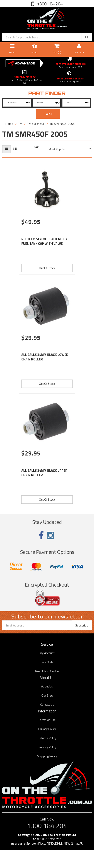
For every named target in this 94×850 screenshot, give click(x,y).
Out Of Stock (47, 268)
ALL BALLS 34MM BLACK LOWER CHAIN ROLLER (44, 357)
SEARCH (48, 114)
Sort (37, 147)
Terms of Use (47, 719)
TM (20, 123)
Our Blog (47, 695)
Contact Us (47, 704)
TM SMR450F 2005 (62, 123)
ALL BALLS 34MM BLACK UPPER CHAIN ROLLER (44, 473)
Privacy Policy (47, 729)
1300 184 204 (49, 3)
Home (9, 123)
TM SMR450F (36, 123)
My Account (47, 653)
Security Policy (47, 747)
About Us (47, 686)
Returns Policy (47, 738)
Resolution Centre (47, 671)
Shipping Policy (47, 756)
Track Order (47, 662)
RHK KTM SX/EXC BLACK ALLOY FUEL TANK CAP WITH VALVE (44, 241)
